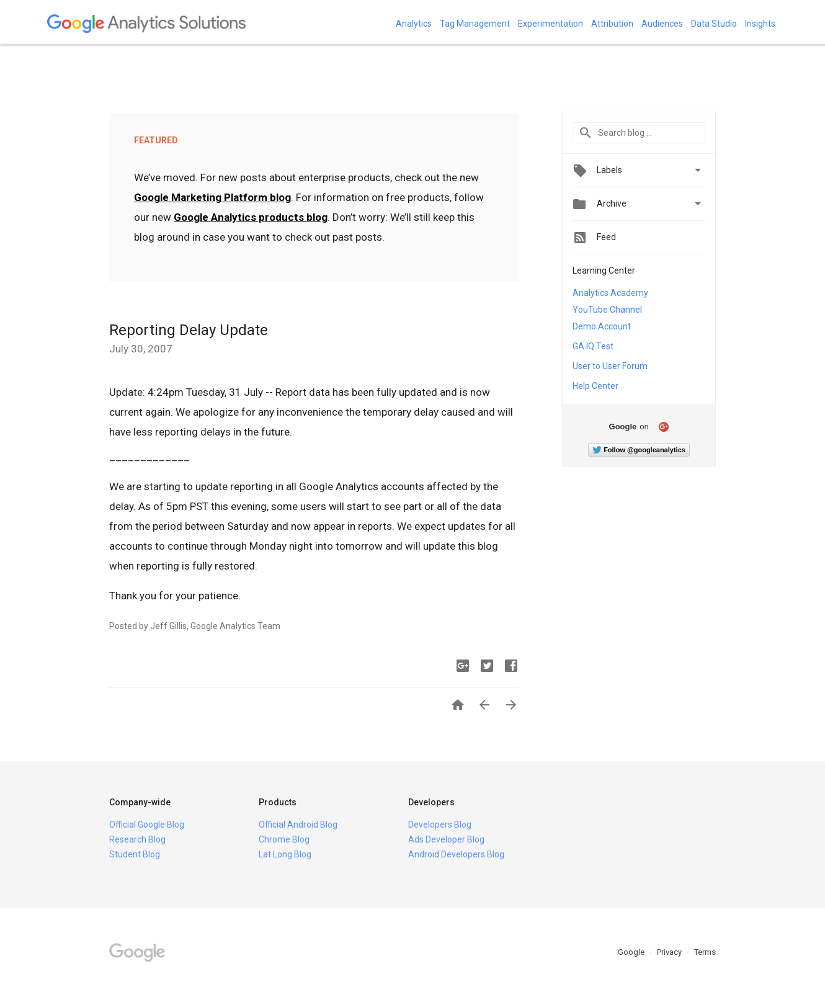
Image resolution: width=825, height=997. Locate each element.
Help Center (595, 386)
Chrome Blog (284, 839)
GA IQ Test (593, 346)
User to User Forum (610, 366)
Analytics (414, 24)
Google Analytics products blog (251, 217)
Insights (760, 24)
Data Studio (714, 24)
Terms (705, 952)
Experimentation (550, 24)
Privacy (670, 952)
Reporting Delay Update (188, 330)
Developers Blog (439, 824)
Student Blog (134, 854)
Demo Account (602, 326)
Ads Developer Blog (446, 839)
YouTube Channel (607, 310)
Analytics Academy (610, 293)
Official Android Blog (298, 824)
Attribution (612, 24)
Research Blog (137, 839)
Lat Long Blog (285, 854)
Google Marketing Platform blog (212, 197)
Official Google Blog (146, 824)
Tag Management (475, 24)
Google (632, 952)
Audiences (662, 24)
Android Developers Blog (456, 854)
